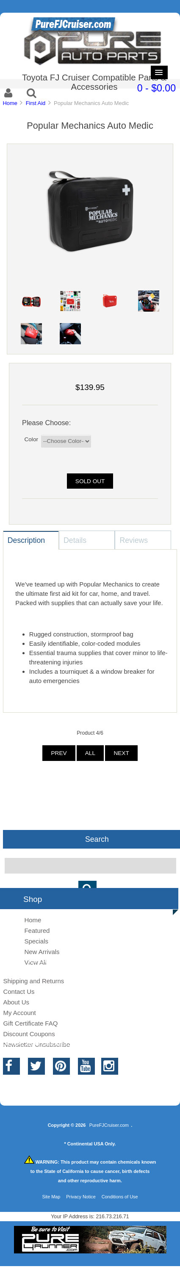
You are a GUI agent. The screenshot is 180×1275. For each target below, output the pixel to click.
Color (31, 439)
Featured (37, 930)
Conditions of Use (120, 1196)
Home (10, 103)
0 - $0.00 (156, 88)
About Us (16, 1002)
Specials (36, 941)
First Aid (36, 103)
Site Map (51, 1196)
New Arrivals (41, 951)
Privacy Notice (81, 1196)
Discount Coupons (29, 1033)
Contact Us (18, 991)
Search (97, 839)
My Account (19, 1012)
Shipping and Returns (33, 981)
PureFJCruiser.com (109, 1125)
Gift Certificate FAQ (30, 1023)
